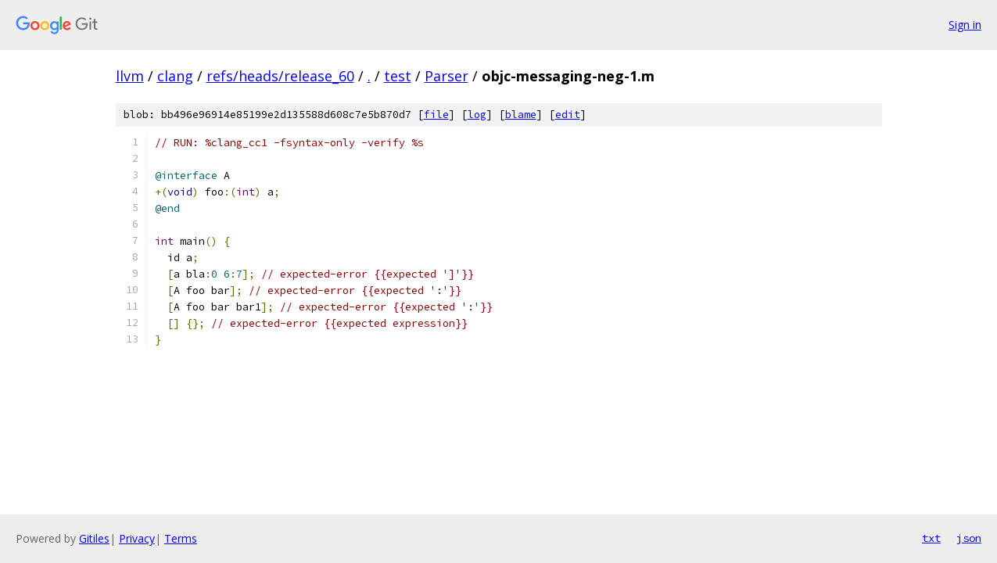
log (477, 114)
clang (175, 75)
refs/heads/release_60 (280, 75)
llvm (130, 75)
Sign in (965, 24)
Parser (446, 75)
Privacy (137, 538)
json (968, 538)
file (436, 114)
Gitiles (94, 538)
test (397, 75)
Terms (180, 538)
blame (520, 114)
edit (567, 114)
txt (931, 538)
